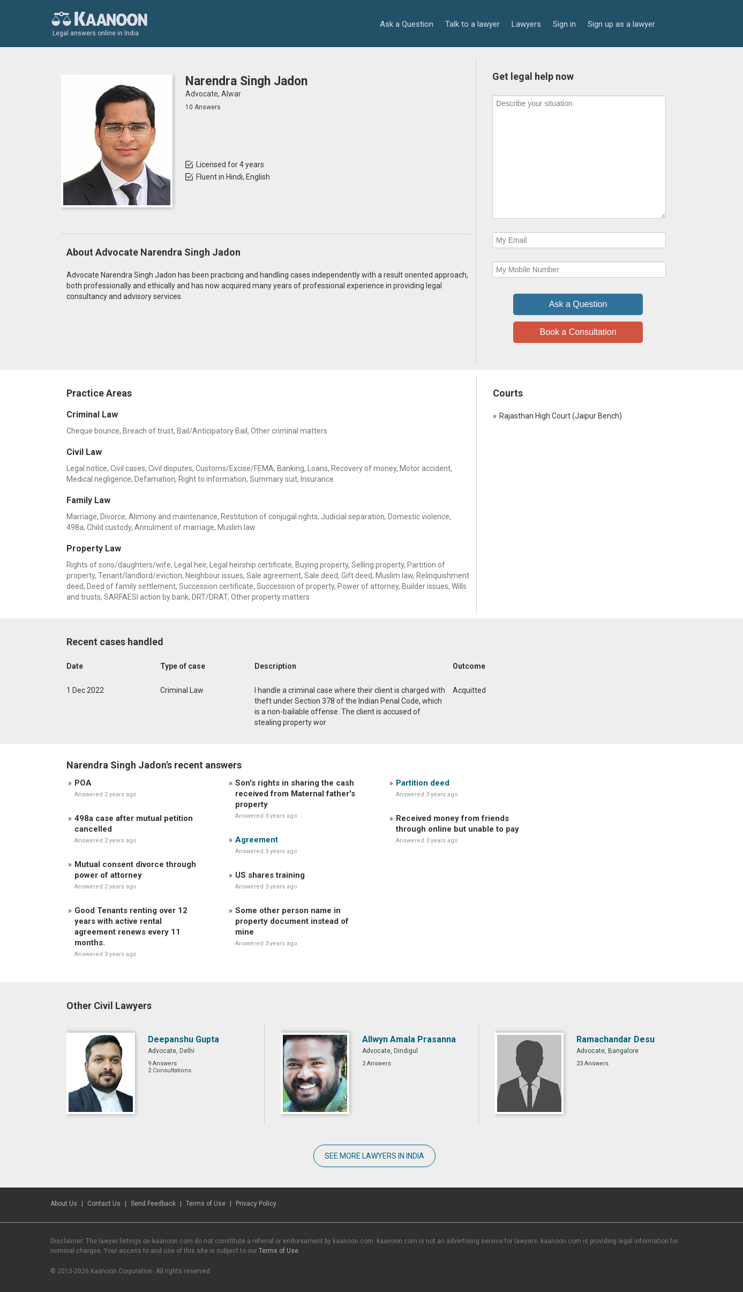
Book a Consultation (577, 332)
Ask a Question (406, 24)
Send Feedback (153, 1203)
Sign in (564, 24)
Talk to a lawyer (472, 24)
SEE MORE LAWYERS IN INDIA (374, 1156)
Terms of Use (206, 1203)
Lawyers (526, 24)
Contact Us (104, 1203)
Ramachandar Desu (615, 1039)
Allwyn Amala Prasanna (409, 1039)
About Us (63, 1203)
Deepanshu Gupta (183, 1039)
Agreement (256, 840)
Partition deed (422, 783)
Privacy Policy (256, 1203)
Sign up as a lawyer (621, 24)
